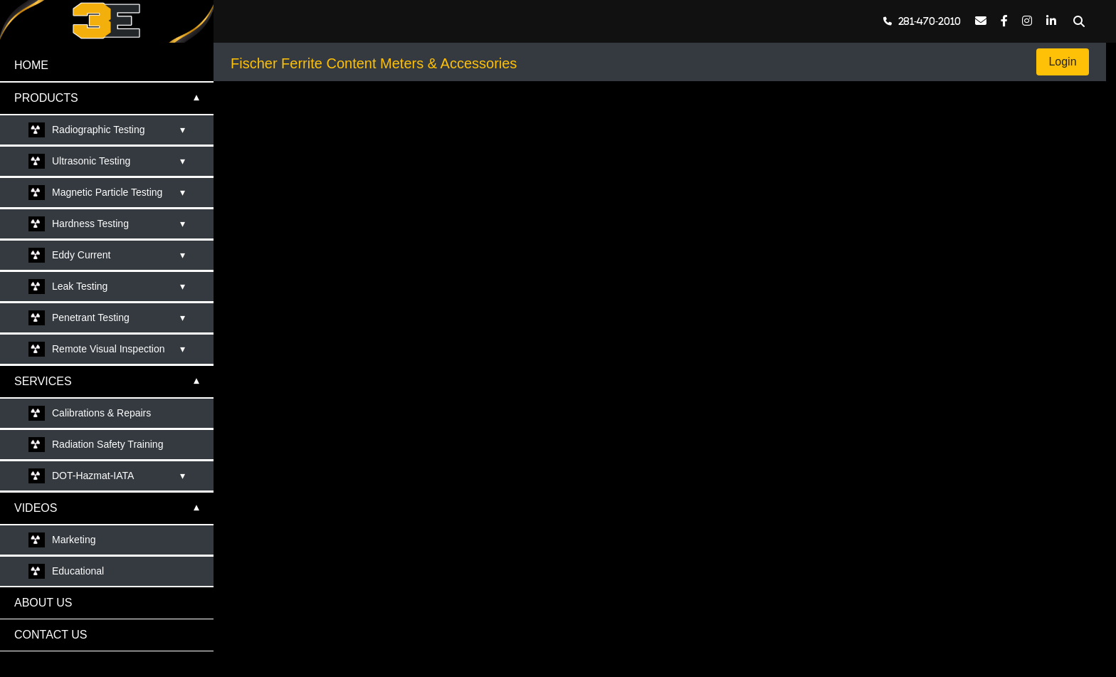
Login (1063, 62)
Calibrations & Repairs (101, 413)
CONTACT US (51, 635)
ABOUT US (43, 603)
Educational (78, 571)
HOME (31, 65)
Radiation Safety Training (107, 444)
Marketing (73, 539)
